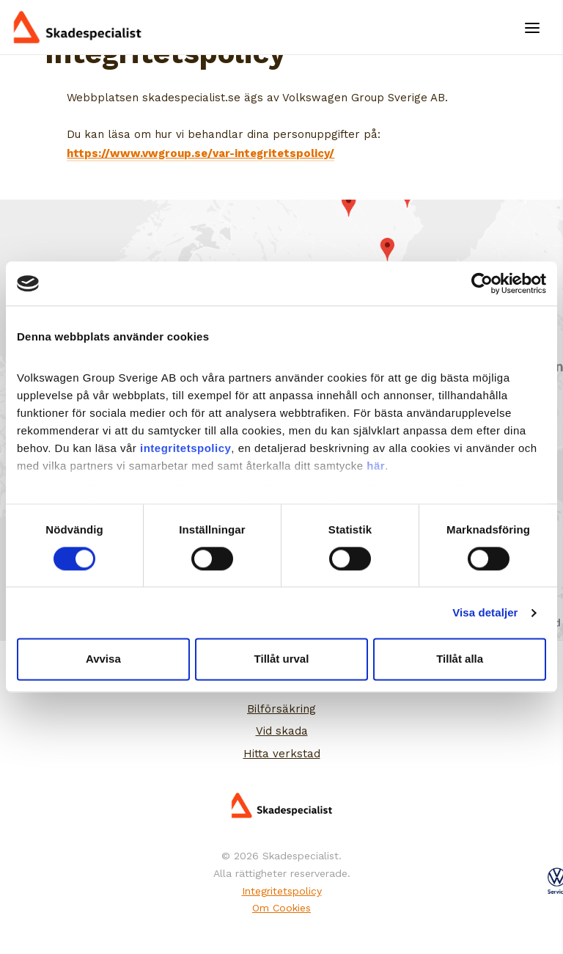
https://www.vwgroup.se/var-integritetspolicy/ (200, 153)
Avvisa (103, 659)
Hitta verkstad (281, 753)
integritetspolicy (185, 448)
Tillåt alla (459, 659)
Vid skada (282, 731)
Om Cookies (281, 908)
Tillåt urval (281, 659)
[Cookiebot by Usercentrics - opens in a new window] (482, 283)
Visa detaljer (485, 612)
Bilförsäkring (281, 709)
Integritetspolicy (282, 891)
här (376, 465)
